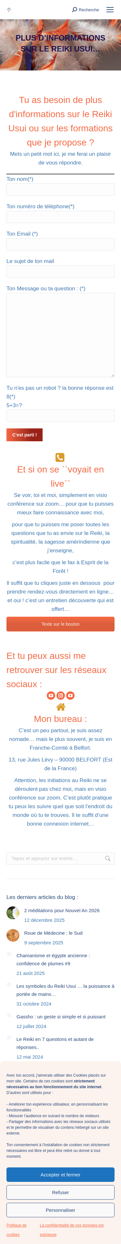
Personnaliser (61, 1210)
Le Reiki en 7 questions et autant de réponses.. (55, 1043)
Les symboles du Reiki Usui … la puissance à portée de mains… (65, 990)
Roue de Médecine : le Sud (53, 933)
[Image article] (12, 912)
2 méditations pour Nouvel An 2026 (62, 910)
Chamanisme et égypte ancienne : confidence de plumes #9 (53, 959)
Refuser (60, 1192)
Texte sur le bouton (60, 624)
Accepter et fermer (60, 1174)
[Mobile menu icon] (110, 9)
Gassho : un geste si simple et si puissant (61, 1016)
